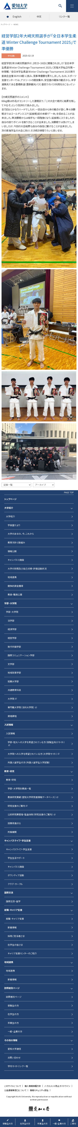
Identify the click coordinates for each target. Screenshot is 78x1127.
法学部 (11, 620)
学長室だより (14, 525)
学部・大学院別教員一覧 (19, 788)
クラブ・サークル (15, 884)
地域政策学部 (14, 672)
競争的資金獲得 (15, 586)
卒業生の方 (13, 1022)
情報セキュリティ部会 (39, 1090)
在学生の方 (13, 1014)
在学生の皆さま (15, 944)
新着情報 (12, 927)
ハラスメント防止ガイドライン (57, 1086)
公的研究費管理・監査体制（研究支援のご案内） (30, 814)
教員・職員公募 (15, 594)
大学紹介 (8, 507)
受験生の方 (13, 1005)
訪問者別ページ (12, 988)
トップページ (10, 499)
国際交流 (8, 892)
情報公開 (12, 551)
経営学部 (12, 638)
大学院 (11, 698)
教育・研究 (9, 771)
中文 (39, 16)
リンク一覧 (64, 16)
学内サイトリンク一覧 (18, 1066)
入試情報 (8, 724)
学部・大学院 (10, 603)
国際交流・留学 (13, 901)
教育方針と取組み (16, 542)
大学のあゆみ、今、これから (21, 533)
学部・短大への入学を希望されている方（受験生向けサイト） (36, 742)
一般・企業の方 (15, 1031)
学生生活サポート (16, 858)
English (17, 16)
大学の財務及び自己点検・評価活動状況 (27, 568)
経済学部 (12, 629)
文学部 (11, 664)
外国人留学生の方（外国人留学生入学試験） (29, 762)
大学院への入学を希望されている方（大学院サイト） (32, 753)
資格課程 (12, 716)
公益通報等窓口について (15, 1090)
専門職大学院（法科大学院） (21, 707)
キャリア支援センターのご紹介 (22, 953)
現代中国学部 (14, 646)
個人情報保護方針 (33, 1086)
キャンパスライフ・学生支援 (17, 840)
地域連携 (12, 577)
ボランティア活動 (16, 875)
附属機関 (12, 832)
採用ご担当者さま (16, 936)
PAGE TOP (69, 492)
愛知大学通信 (14, 1048)
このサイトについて (12, 1086)
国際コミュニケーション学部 (21, 655)
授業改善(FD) (14, 823)
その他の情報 (10, 1040)
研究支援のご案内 (16, 805)
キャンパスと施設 (16, 559)
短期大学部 (13, 681)
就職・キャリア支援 (13, 910)
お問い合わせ (14, 1057)
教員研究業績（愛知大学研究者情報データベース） (32, 797)
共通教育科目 (14, 690)
